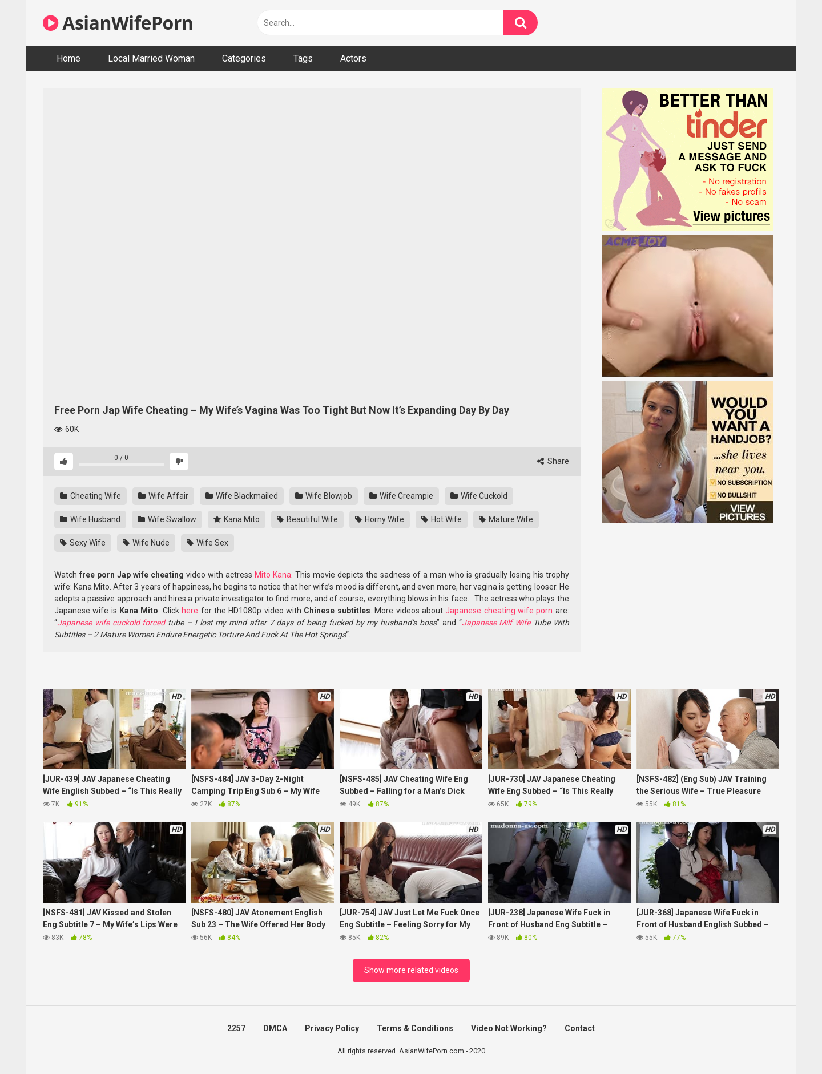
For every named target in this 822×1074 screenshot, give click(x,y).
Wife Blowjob (323, 495)
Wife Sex (207, 542)
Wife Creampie (401, 495)
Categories (244, 58)
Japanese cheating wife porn (499, 610)
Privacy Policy (332, 1028)
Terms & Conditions (415, 1028)
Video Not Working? (509, 1028)
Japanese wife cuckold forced (111, 622)
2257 (236, 1028)
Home (68, 58)
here (190, 610)
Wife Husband (90, 519)
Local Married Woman (151, 58)
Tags (303, 58)
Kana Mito (236, 519)
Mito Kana (273, 574)
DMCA (275, 1028)
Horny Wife (379, 519)
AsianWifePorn (118, 22)
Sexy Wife (83, 542)
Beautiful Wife (307, 519)
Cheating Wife (90, 495)
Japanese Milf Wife (496, 622)
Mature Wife (506, 519)
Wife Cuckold (478, 495)
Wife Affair (163, 495)
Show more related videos (411, 970)
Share (553, 461)
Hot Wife (441, 519)
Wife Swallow (167, 519)
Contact (580, 1028)
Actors (353, 58)
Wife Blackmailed (242, 495)
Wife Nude (146, 542)
